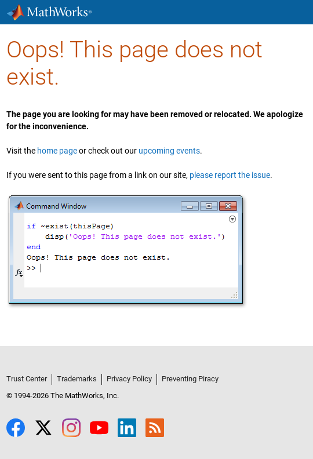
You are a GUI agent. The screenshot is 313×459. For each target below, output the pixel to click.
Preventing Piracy (190, 378)
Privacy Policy (129, 378)
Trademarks (77, 378)
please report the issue (230, 175)
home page (57, 150)
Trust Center (26, 378)
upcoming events (169, 150)
